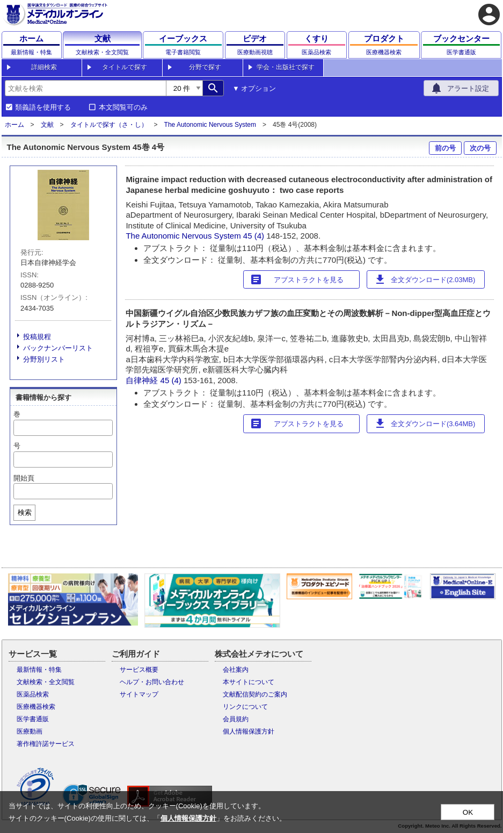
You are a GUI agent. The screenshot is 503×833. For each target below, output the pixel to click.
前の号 (445, 148)
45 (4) (254, 235)
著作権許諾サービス (46, 744)
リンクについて (245, 706)
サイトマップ (139, 694)
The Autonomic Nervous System (210, 124)
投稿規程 (37, 337)
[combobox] (85, 88)
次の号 (480, 148)
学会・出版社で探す (286, 67)
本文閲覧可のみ (123, 107)
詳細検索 (44, 67)
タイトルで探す (124, 67)
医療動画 (29, 731)
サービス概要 (139, 669)
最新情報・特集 (39, 669)
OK (468, 812)
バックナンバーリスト (58, 348)
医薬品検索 (33, 694)
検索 (25, 512)
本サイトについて (248, 682)
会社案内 (236, 669)
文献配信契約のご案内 (255, 694)
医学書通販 (33, 719)
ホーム (14, 124)
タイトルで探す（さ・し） (109, 124)
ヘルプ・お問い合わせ (152, 682)
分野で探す (205, 67)
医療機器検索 (36, 706)
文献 (47, 124)
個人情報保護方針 (248, 731)
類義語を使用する (43, 107)
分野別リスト (44, 359)
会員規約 (236, 719)
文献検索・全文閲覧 (46, 682)
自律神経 (142, 380)
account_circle (489, 14)
